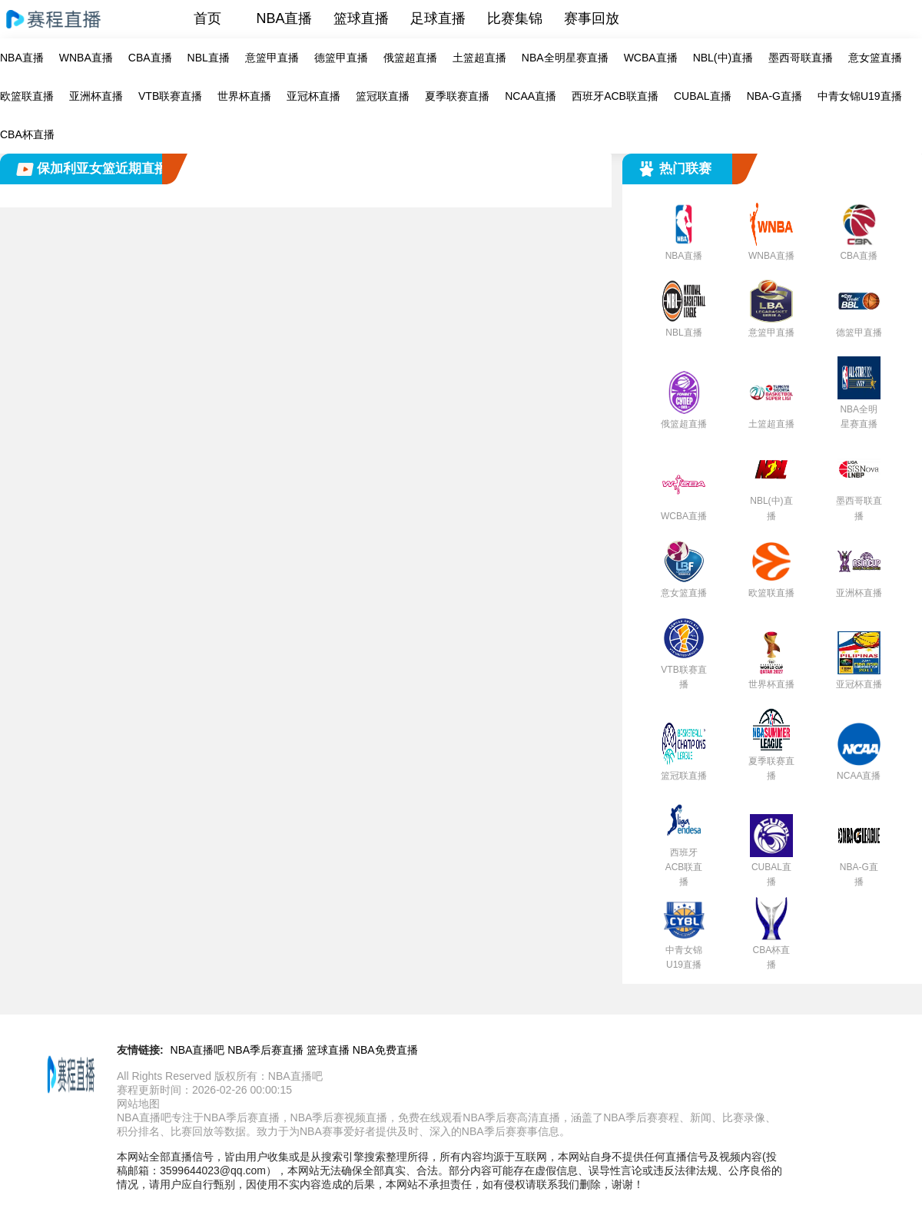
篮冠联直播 (383, 96)
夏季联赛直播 (457, 96)
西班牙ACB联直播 (615, 96)
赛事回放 (591, 18)
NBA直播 (284, 18)
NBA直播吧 (198, 1050)
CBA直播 (150, 57)
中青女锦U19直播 (860, 96)
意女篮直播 (875, 57)
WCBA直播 (651, 57)
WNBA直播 (86, 57)
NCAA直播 (530, 96)
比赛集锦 (514, 18)
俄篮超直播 (410, 57)
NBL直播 (208, 57)
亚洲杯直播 (96, 96)
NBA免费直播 (385, 1050)
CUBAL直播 (702, 96)
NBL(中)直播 (723, 57)
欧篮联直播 (27, 96)
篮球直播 (361, 18)
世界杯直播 (244, 96)
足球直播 (438, 18)
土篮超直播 (479, 57)
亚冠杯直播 (313, 96)
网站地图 (138, 1103)
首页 (207, 18)
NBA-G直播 (774, 96)
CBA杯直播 (27, 134)
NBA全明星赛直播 (565, 57)
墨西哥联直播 (800, 57)
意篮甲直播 (272, 57)
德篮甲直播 (341, 57)
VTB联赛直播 (170, 96)
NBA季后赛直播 (265, 1050)
